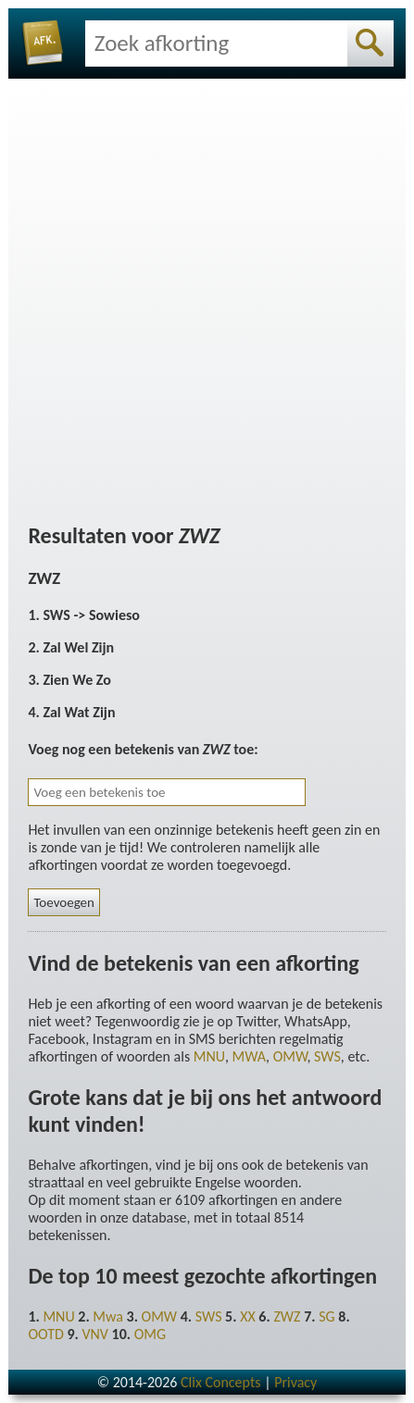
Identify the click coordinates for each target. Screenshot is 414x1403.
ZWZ (286, 1316)
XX (248, 1316)
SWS (327, 1056)
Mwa (108, 1316)
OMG (150, 1334)
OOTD (45, 1334)
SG (326, 1316)
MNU (209, 1056)
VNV (94, 1334)
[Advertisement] (207, 297)
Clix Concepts (220, 1382)
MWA (249, 1056)
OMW (290, 1056)
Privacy (295, 1382)
